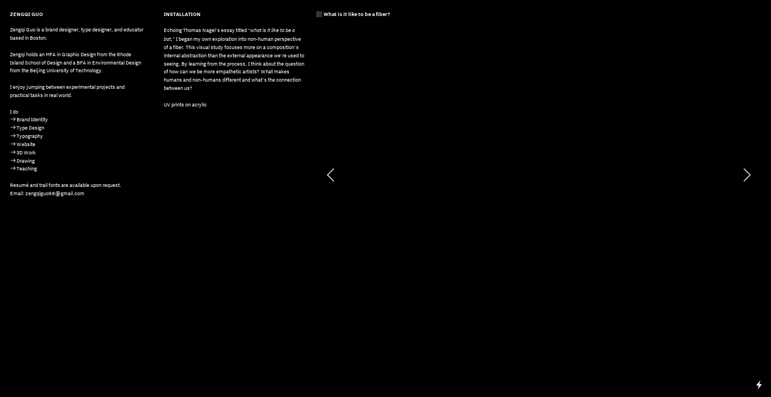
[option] (539, 174)
